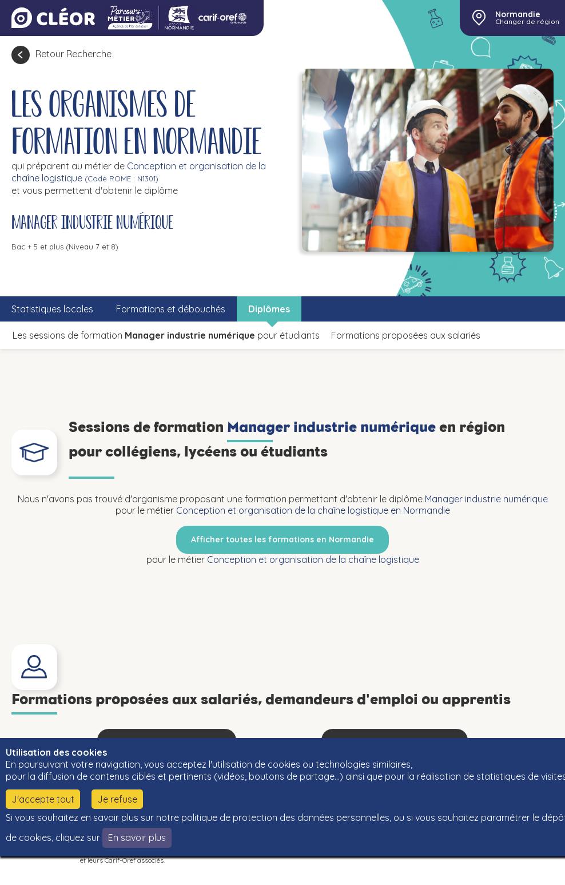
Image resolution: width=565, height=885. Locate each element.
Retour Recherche (73, 53)
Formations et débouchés (170, 309)
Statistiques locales (52, 309)
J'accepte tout (42, 799)
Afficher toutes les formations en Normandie (282, 539)
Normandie (517, 14)
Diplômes (269, 309)
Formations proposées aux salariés (405, 335)
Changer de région (527, 21)
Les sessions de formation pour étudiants (166, 335)
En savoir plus (137, 837)
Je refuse (117, 799)
